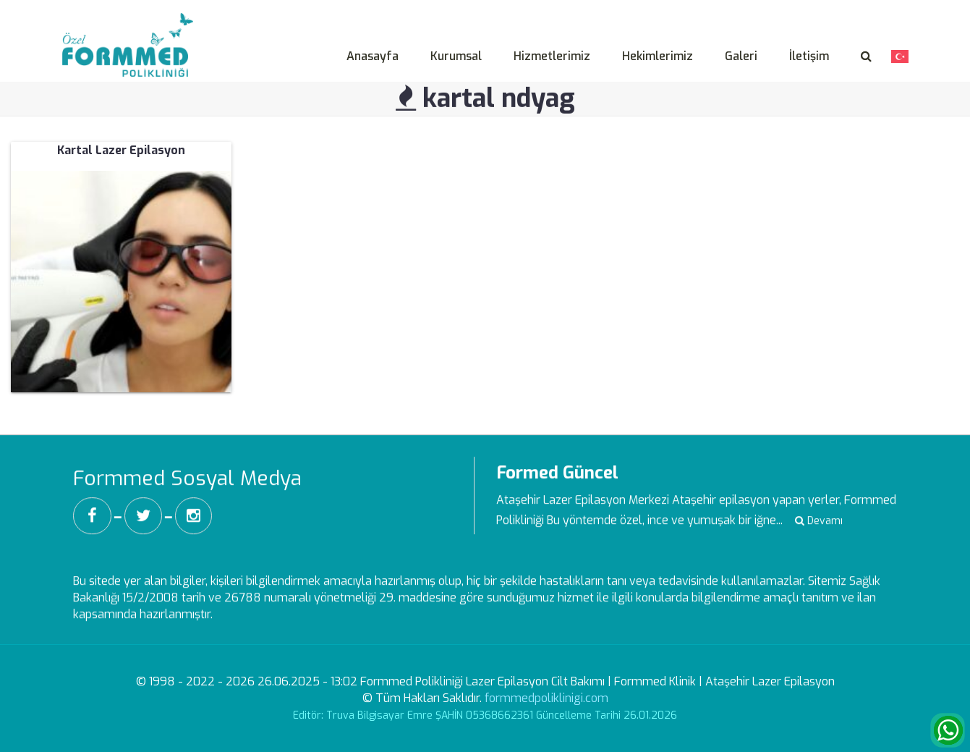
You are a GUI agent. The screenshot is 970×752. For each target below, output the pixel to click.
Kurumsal (456, 56)
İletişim (809, 56)
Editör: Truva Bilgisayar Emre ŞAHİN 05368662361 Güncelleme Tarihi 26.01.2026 (485, 715)
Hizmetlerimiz (552, 56)
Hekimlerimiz (657, 56)
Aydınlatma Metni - (718, 9)
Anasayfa (372, 56)
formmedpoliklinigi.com (546, 698)
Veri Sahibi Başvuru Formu (840, 9)
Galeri (741, 56)
